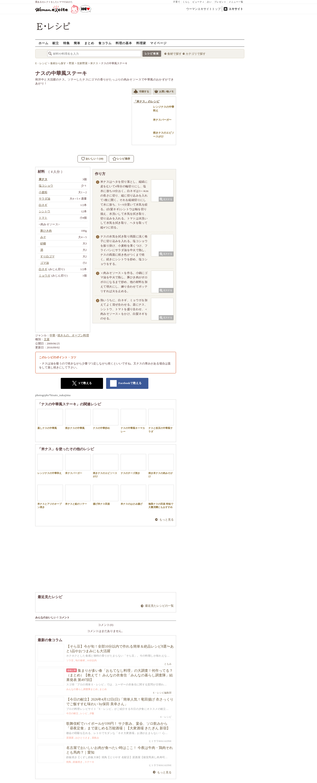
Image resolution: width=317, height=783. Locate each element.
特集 (66, 43)
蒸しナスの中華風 (50, 419)
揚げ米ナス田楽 (105, 495)
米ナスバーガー (78, 464)
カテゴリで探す (196, 53)
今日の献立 (72, 713)
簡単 (77, 43)
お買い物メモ (164, 92)
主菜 (47, 339)
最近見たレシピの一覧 (159, 605)
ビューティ (198, 2)
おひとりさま (82, 737)
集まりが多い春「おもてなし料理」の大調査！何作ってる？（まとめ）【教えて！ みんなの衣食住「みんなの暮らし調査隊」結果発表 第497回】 (119, 675)
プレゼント (220, 2)
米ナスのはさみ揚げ (133, 495)
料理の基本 (124, 43)
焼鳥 (68, 762)
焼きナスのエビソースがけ (105, 466)
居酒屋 (70, 737)
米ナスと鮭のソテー (78, 495)
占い (209, 2)
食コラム (105, 43)
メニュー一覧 (236, 2)
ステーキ (89, 762)
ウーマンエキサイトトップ (203, 9)
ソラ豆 (70, 660)
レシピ (83, 713)
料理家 (141, 43)
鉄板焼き (78, 762)
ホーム (43, 43)
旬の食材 (80, 660)
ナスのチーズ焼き (133, 464)
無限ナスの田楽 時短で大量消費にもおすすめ (161, 496)
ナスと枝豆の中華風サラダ (161, 421)
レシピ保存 (123, 158)
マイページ (158, 43)
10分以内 (92, 660)
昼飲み (95, 737)
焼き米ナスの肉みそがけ (161, 466)
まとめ (89, 43)
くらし (186, 2)
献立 (55, 43)
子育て (176, 2)
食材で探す (174, 53)
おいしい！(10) (94, 158)
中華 (52, 335)
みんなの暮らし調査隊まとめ (82, 689)
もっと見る (166, 519)
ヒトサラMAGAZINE (160, 741)
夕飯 (91, 713)
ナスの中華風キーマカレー (133, 421)
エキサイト (236, 9)
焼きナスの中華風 (78, 419)
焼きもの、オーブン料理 (73, 335)
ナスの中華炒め (105, 419)
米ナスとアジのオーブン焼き (50, 496)
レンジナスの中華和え (50, 464)
